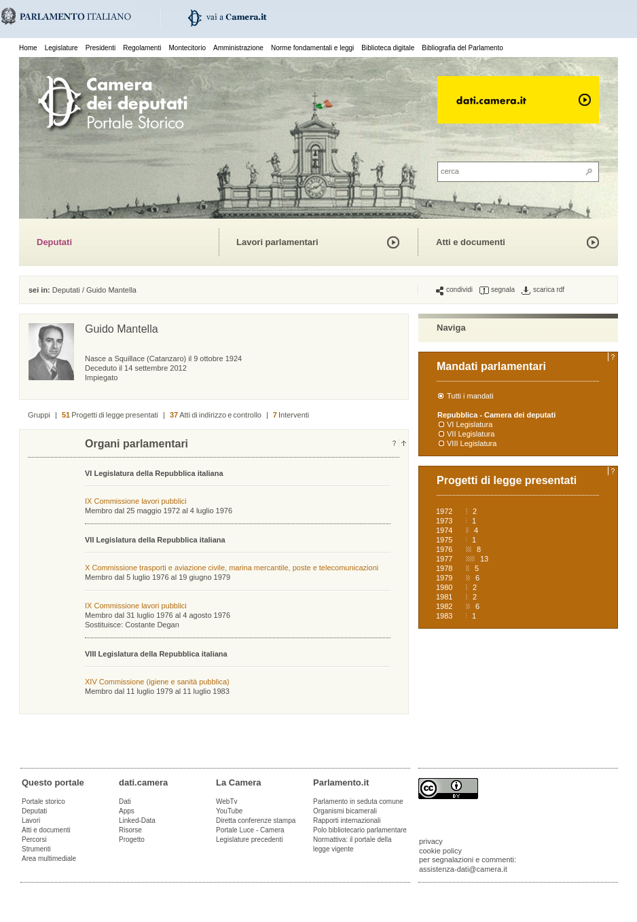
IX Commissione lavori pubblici (136, 501)
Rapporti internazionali (347, 820)
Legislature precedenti (249, 839)
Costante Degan (152, 625)
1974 (444, 530)
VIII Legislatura (471, 443)
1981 (444, 597)
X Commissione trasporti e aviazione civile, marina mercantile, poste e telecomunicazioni (231, 568)
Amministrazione (238, 48)
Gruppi (39, 415)
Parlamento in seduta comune (358, 801)
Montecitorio (186, 48)
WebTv (227, 801)
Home (28, 48)
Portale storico (43, 801)
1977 (444, 559)
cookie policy (440, 851)
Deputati (54, 242)
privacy (431, 841)
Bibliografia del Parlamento (462, 48)
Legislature (61, 48)
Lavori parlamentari (277, 242)
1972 (444, 511)
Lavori (31, 820)
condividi (454, 290)
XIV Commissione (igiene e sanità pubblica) (157, 682)
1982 (444, 606)
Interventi (291, 415)
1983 (444, 616)
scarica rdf (543, 290)
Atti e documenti (470, 242)
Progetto (132, 839)
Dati (125, 801)
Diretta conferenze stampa (255, 820)
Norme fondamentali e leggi (312, 48)
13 (484, 559)
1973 (444, 521)
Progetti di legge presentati (110, 415)
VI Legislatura (469, 424)
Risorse (130, 830)
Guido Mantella (111, 290)
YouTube (229, 811)
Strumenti (36, 849)
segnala (497, 290)
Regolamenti (142, 48)
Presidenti (100, 48)
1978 (444, 568)
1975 (444, 540)
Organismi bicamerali (345, 811)
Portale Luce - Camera (250, 830)
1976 (444, 549)
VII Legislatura (470, 434)
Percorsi (34, 839)
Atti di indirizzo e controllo (215, 415)
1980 (444, 587)
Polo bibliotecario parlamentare (360, 830)
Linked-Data (137, 820)
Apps (126, 811)
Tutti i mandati (470, 396)
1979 (444, 578)
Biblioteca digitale (387, 48)
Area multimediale (49, 858)
